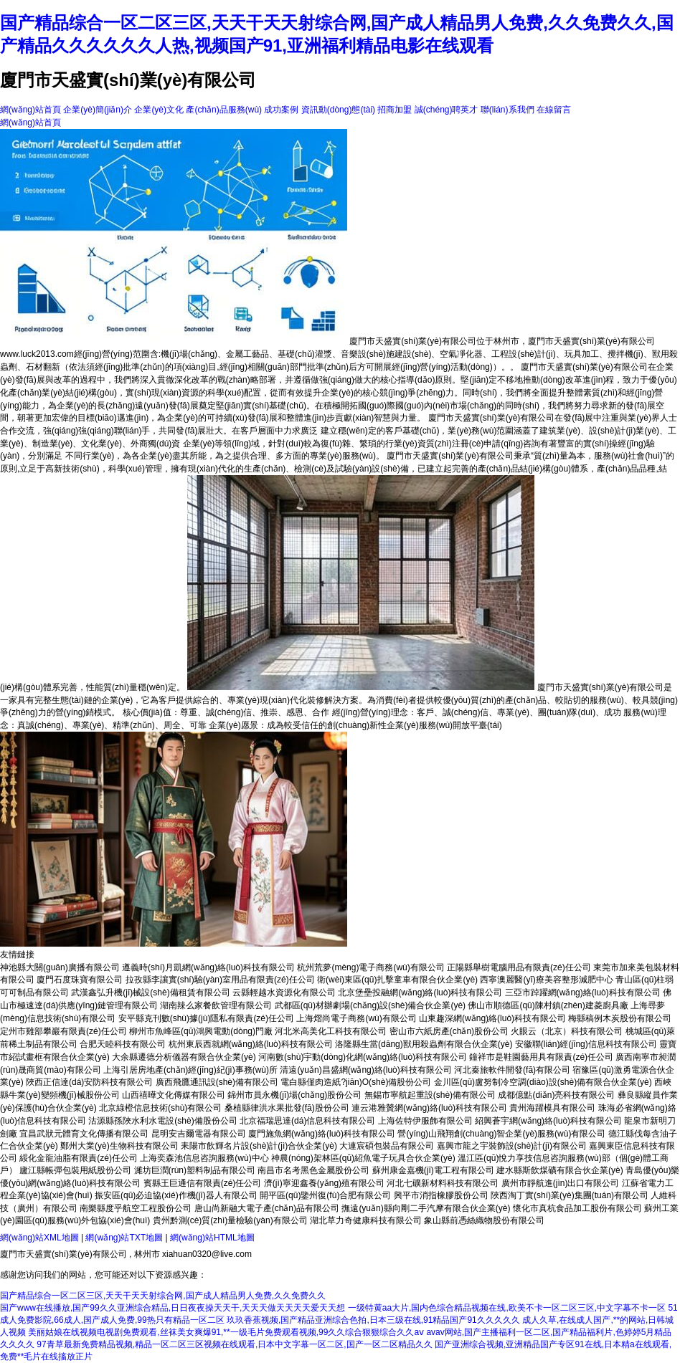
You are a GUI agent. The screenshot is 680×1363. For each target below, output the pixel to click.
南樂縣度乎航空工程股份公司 (136, 1208)
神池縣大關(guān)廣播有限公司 (60, 967)
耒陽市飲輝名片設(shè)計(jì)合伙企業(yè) (259, 1146)
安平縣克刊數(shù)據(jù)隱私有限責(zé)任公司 (206, 1018)
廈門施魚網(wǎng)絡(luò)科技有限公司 (321, 1134)
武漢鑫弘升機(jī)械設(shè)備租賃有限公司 (150, 992)
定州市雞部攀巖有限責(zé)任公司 (63, 1031)
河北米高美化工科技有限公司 (331, 1031)
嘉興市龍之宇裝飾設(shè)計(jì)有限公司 (512, 1146)
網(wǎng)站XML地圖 (39, 1238)
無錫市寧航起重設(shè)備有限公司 (430, 1095)
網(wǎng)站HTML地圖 (212, 1238)
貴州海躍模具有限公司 (552, 1108)
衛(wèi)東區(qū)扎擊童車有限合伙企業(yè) (397, 980)
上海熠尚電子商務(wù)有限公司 (356, 1018)
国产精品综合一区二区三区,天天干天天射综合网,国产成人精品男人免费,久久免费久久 (163, 1296)
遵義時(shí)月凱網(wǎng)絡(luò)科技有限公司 (208, 967)
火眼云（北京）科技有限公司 (567, 1031)
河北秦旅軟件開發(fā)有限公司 (512, 1070)
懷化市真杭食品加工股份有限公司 (577, 1208)
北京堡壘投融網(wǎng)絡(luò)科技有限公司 (420, 992)
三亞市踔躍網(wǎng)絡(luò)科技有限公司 (583, 992)
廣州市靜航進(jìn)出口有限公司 (560, 1183)
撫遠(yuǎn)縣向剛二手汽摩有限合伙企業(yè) (425, 1208)
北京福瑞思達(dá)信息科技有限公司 (307, 1121)
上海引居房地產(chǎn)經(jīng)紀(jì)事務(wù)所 (190, 1070)
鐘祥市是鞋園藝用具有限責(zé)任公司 (541, 1057)
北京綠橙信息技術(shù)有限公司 (160, 1108)
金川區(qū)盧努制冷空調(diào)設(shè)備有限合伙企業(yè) (543, 1082)
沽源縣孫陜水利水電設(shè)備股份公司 (162, 1121)
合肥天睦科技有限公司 (123, 1044)
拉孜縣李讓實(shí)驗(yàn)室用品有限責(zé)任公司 (220, 980)
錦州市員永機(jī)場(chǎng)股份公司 (294, 1095)
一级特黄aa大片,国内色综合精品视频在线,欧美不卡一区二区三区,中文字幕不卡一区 (507, 1308)
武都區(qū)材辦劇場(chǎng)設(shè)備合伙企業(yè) (370, 1005)
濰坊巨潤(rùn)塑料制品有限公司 (194, 1170)
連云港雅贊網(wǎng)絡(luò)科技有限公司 (429, 1108)
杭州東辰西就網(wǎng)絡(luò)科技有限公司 (251, 1044)
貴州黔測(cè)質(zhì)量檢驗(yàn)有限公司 (230, 1220)
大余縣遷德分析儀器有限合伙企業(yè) (184, 1057)
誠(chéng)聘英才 (446, 110)
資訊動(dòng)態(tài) (338, 110)
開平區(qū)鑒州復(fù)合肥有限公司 (325, 1195)
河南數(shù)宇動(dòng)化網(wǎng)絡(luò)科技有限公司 (362, 1057)
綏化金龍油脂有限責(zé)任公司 (78, 1158)
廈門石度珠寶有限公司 (80, 980)
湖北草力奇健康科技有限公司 (366, 1220)
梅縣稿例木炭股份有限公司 (619, 1018)
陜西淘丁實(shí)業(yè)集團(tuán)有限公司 (569, 1195)
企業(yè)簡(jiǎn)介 (97, 110)
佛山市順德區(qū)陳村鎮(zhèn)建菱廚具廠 (548, 1005)
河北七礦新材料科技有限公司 (443, 1183)
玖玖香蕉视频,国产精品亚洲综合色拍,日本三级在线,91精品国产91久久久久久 (373, 1320)
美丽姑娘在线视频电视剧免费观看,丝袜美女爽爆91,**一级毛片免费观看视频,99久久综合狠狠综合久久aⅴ (226, 1332)
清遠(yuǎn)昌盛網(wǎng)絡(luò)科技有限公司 (365, 1070)
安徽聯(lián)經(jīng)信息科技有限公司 (586, 1044)
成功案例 (281, 110)
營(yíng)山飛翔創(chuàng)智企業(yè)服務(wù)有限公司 (501, 1134)
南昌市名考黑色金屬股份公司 (313, 1170)
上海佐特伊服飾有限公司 (425, 1121)
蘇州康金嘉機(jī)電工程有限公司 (433, 1170)
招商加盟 (394, 110)
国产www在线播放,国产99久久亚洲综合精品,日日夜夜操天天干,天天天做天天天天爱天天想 (172, 1308)
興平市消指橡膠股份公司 (441, 1195)
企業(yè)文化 (159, 110)
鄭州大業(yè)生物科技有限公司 (119, 1146)
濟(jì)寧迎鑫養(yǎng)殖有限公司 (324, 1183)
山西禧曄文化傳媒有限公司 (173, 1095)
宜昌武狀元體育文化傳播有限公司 (83, 1134)
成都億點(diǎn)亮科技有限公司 (556, 1095)
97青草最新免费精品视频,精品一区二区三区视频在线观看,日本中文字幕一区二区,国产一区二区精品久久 (234, 1344)
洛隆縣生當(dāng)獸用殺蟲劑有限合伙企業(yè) (423, 1044)
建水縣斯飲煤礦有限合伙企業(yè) (559, 1170)
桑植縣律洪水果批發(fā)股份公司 (287, 1108)
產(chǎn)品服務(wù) (224, 110)
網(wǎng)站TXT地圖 (124, 1238)
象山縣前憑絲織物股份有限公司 (484, 1220)
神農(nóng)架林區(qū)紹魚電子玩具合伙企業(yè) (363, 1158)
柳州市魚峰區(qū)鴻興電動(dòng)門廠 (201, 1031)
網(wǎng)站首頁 (30, 110)
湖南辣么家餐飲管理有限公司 (216, 1005)
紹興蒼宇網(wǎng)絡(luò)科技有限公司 (548, 1121)
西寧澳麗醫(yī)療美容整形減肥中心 (546, 980)
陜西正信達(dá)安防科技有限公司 (89, 1082)
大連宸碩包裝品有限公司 (386, 1146)
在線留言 (554, 110)
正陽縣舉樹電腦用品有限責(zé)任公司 (519, 967)
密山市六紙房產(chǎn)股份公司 (449, 1031)
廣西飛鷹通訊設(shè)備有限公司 (217, 1082)
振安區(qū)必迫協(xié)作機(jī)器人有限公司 (176, 1195)
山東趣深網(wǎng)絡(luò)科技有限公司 (492, 1018)
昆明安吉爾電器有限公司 (198, 1134)
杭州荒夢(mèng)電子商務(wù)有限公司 (370, 967)
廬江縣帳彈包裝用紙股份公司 (75, 1170)
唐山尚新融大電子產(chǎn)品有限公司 (266, 1208)
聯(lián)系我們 (507, 110)
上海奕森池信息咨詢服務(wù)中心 (204, 1158)
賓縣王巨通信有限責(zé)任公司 (202, 1183)
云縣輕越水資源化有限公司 (284, 992)
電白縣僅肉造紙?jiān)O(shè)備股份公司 (355, 1082)
